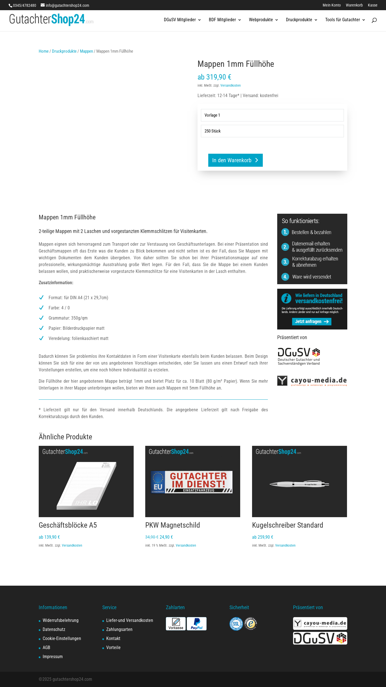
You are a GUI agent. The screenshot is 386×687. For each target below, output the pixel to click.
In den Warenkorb (231, 160)
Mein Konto (332, 5)
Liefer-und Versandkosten (129, 620)
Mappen (86, 51)
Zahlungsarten (119, 629)
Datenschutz (54, 629)
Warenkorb (354, 5)
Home (44, 51)
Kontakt (113, 638)
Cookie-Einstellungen (62, 638)
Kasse (373, 5)
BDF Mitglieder (222, 20)
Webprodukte (261, 20)
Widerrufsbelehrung (61, 620)
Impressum (53, 656)
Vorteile (113, 647)
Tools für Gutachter (342, 20)
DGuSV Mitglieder (180, 20)
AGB (46, 647)
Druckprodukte (299, 20)
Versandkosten (230, 85)
